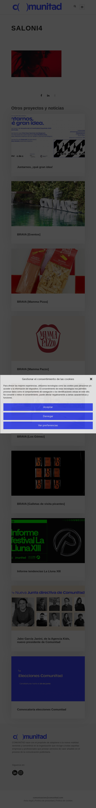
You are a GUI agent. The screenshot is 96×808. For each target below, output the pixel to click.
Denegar (48, 416)
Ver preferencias (48, 425)
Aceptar (48, 407)
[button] (91, 379)
